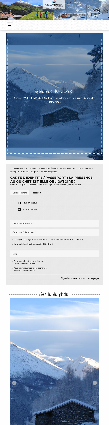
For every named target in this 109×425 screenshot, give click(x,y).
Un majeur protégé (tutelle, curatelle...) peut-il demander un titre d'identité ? (49, 239)
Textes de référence (22, 223)
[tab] (19, 192)
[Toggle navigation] (9, 25)
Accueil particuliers (19, 168)
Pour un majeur (27, 203)
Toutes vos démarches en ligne (65, 97)
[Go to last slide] (14, 383)
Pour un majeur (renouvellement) (29, 261)
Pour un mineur (27, 209)
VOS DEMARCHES (35, 97)
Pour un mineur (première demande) (30, 267)
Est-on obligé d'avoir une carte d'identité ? (33, 244)
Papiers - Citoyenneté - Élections (44, 168)
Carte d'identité (68, 168)
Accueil (18, 97)
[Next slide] (95, 383)
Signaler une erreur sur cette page (80, 278)
